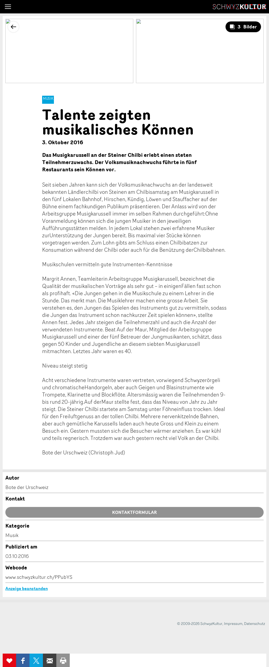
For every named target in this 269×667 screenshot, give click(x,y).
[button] (8, 6)
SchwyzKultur (239, 6)
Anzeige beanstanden (26, 588)
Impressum (233, 623)
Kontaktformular (134, 512)
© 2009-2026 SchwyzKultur (199, 623)
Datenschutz (254, 623)
